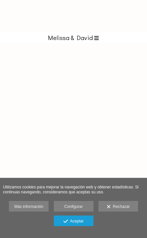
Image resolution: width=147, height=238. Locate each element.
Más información (28, 206)
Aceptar (73, 221)
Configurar (73, 206)
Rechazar (118, 207)
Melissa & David (73, 37)
